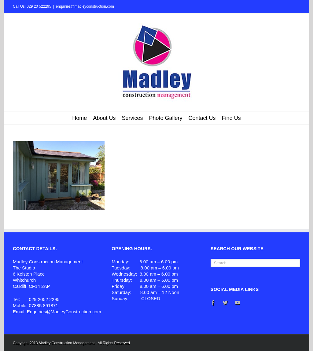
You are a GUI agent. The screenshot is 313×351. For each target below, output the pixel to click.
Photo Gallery (165, 118)
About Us (104, 118)
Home (79, 118)
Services (132, 118)
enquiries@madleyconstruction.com (85, 6)
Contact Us (202, 118)
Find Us (231, 118)
